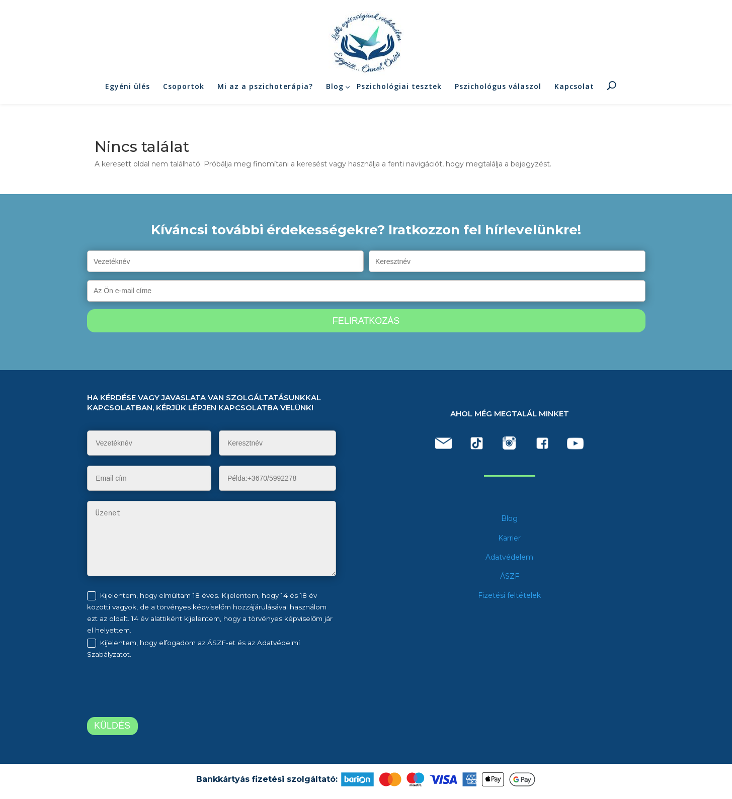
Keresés (611, 88)
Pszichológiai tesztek (399, 90)
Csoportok (183, 90)
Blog (335, 90)
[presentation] (171, 689)
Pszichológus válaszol (498, 90)
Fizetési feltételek (509, 595)
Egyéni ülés (127, 90)
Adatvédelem (509, 557)
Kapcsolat (574, 90)
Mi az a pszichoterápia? (265, 90)
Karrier (509, 538)
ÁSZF (509, 576)
